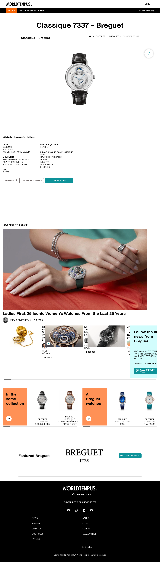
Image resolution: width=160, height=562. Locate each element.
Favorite (9, 180)
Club (85, 524)
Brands (36, 524)
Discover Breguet (130, 456)
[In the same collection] (9, 418)
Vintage (38, 320)
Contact (87, 529)
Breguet (114, 36)
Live (13, 11)
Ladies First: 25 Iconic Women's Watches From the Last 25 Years (64, 313)
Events (36, 539)
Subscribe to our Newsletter (80, 502)
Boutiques (37, 534)
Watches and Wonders (31, 11)
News (35, 518)
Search (86, 518)
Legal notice (89, 534)
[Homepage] (19, 4)
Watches (100, 36)
